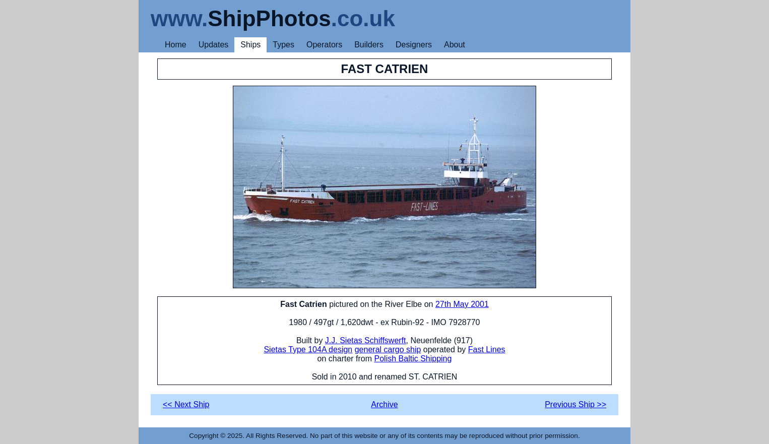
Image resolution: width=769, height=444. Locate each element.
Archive (384, 404)
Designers (414, 44)
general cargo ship (388, 349)
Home (175, 44)
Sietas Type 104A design (308, 349)
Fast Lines (486, 349)
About (454, 44)
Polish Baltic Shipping (413, 358)
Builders (368, 44)
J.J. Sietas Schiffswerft (365, 340)
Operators (324, 44)
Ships (250, 44)
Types (283, 44)
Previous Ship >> (575, 404)
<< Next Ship (186, 404)
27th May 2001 (462, 304)
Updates (214, 44)
